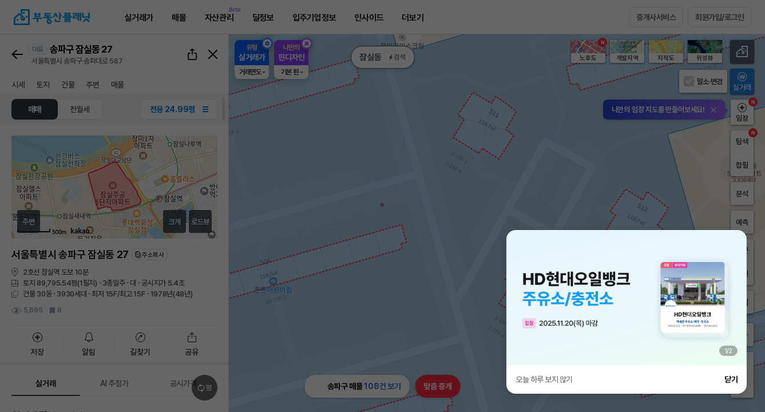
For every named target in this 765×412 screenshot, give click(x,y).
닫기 (731, 379)
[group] (626, 297)
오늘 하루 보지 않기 (544, 379)
